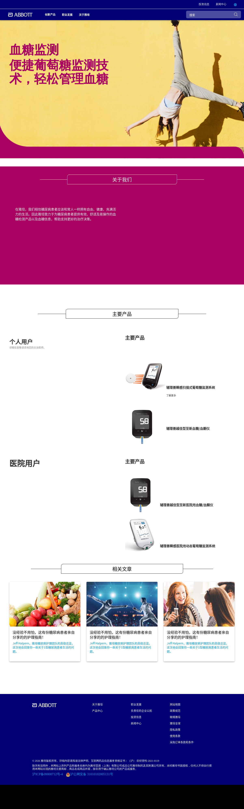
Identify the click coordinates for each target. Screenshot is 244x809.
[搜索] (213, 14)
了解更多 (171, 395)
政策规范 (175, 710)
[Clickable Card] (44, 621)
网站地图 (175, 704)
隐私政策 (175, 729)
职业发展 (136, 704)
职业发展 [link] (67, 14)
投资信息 (136, 717)
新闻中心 (136, 723)
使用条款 (175, 736)
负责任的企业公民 (141, 710)
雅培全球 (175, 723)
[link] (204, 4)
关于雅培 (97, 704)
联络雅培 (175, 717)
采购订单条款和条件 (182, 742)
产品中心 (97, 710)
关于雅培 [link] (84, 14)
